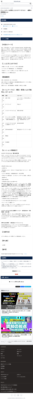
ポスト (17, 286)
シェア (22, 286)
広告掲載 (2, 366)
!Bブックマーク (28, 286)
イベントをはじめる (21, 376)
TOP (2, 341)
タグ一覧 (2, 357)
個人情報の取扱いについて (6, 387)
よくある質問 (3, 376)
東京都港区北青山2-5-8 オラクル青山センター (13, 34)
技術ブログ (19, 351)
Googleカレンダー (7, 26)
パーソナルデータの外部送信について (8, 391)
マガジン (2, 351)
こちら (25, 253)
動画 (2, 353)
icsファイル (15, 26)
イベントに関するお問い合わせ (16, 281)
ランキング (19, 355)
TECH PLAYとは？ (5, 374)
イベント (5, 342)
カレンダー (19, 349)
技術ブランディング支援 (6, 364)
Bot (3, 16)
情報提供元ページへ (16, 271)
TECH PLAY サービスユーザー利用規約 (9, 385)
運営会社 (2, 368)
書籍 (18, 353)
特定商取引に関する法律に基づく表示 (8, 389)
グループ (2, 355)
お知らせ (19, 374)
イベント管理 (3, 378)
